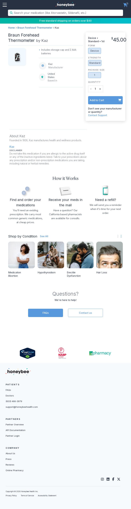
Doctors (10, 395)
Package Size (96, 70)
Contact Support (97, 115)
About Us (10, 453)
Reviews (10, 464)
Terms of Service (27, 496)
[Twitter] (118, 479)
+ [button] (100, 89)
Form (91, 45)
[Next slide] (121, 236)
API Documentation (15, 430)
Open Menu (5, 5)
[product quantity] (95, 88)
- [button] (90, 89)
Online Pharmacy (14, 470)
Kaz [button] (11, 146)
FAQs (46, 312)
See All (44, 236)
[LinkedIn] (108, 479)
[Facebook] (113, 479)
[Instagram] (102, 479)
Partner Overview (15, 424)
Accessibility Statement (47, 496)
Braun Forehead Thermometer (34, 27)
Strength (94, 57)
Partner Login (13, 435)
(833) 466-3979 (14, 401)
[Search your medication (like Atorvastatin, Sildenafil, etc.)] (68, 13)
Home (11, 27)
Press (8, 459)
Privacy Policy (11, 496)
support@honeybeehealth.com (22, 407)
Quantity (94, 82)
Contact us (85, 312)
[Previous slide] (118, 236)
